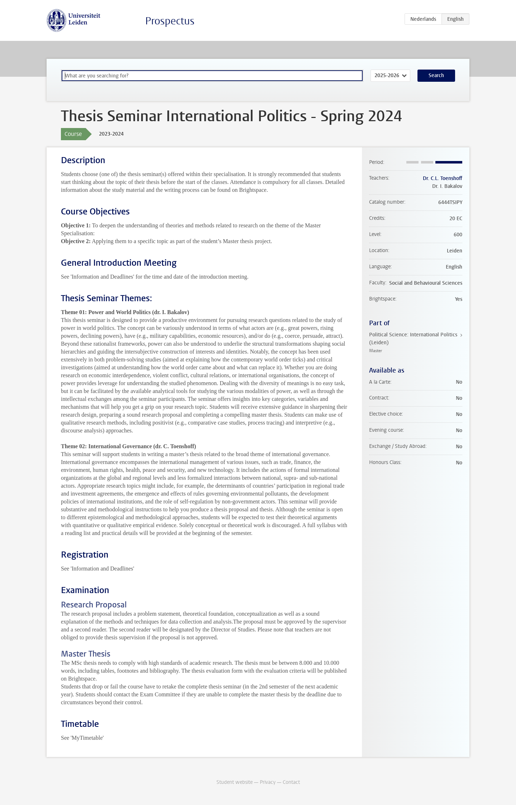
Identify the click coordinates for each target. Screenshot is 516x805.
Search (436, 75)
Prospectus (170, 21)
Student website (234, 782)
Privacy (268, 782)
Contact (291, 782)
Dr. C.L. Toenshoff (442, 178)
